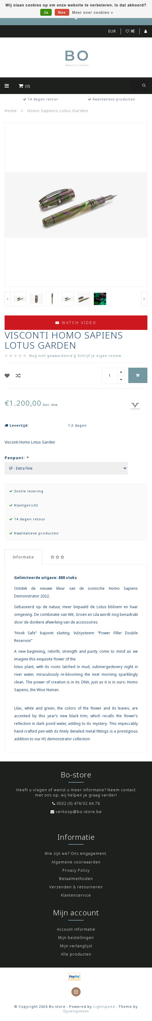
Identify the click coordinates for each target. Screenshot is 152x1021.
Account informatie (76, 929)
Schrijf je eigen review (99, 355)
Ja (46, 12)
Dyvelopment (76, 1011)
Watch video (76, 322)
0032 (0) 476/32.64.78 (78, 803)
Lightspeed (104, 1006)
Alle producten (76, 954)
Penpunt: (17, 457)
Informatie (23, 557)
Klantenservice (76, 895)
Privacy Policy (76, 870)
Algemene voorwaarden (76, 862)
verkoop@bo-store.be (79, 811)
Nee (62, 12)
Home (11, 110)
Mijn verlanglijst (76, 946)
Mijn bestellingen (76, 937)
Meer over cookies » (92, 12)
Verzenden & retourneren (76, 887)
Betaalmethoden (76, 878)
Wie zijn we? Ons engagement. (76, 853)
